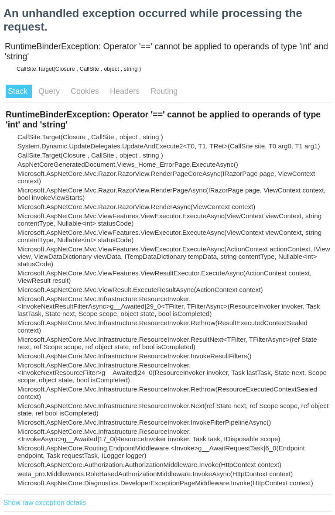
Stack (19, 91)
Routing (164, 91)
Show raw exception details (44, 502)
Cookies (86, 91)
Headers (126, 91)
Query (50, 91)
